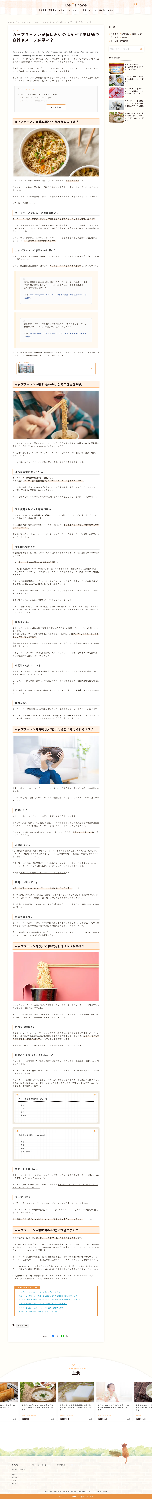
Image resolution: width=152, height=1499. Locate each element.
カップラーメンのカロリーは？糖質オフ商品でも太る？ (40, 1293)
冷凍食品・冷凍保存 (47, 10)
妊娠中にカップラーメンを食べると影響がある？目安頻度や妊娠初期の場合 (48, 1297)
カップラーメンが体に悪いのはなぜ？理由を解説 (40, 105)
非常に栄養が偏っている (32, 109)
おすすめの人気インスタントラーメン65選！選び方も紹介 (41, 1309)
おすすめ (114, 34)
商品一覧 (114, 37)
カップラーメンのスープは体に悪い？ (37, 98)
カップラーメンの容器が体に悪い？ (36, 102)
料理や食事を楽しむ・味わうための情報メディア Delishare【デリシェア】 (72, 1492)
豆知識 (124, 37)
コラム (110, 10)
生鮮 (85, 10)
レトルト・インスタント (69, 10)
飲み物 (102, 10)
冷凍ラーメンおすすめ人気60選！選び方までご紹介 (39, 1313)
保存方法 (125, 34)
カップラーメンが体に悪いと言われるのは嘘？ (39, 94)
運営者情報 (61, 1466)
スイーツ (93, 10)
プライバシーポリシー (39, 1466)
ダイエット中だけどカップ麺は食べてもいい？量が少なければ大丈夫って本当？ (50, 1300)
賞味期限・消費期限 (119, 40)
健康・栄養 (22, 1327)
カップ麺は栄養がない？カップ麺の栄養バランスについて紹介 (43, 1304)
